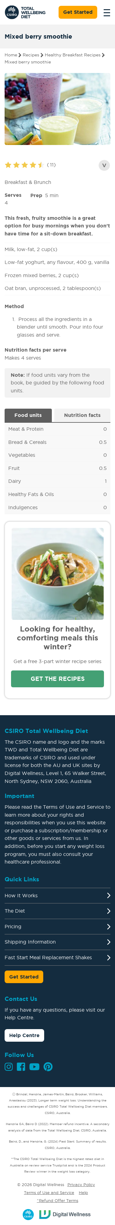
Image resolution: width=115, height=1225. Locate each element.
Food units (28, 415)
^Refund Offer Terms (57, 1200)
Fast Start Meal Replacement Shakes (48, 957)
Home (11, 54)
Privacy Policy (81, 1184)
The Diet (15, 911)
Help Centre (24, 1035)
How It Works (21, 895)
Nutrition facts (82, 415)
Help (83, 1192)
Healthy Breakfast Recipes (73, 54)
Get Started (78, 12)
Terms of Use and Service (49, 1192)
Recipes (31, 54)
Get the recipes (58, 678)
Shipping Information (30, 942)
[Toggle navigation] (105, 12)
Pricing (13, 926)
